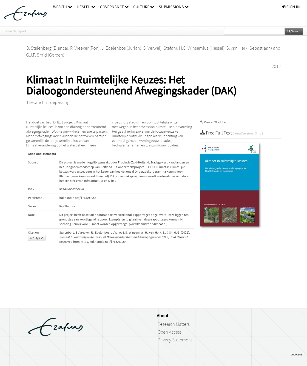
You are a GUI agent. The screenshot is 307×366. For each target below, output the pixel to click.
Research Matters (174, 324)
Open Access (170, 332)
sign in (291, 7)
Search (293, 31)
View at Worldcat (213, 122)
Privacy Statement (175, 340)
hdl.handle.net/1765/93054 (77, 198)
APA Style (36, 238)
